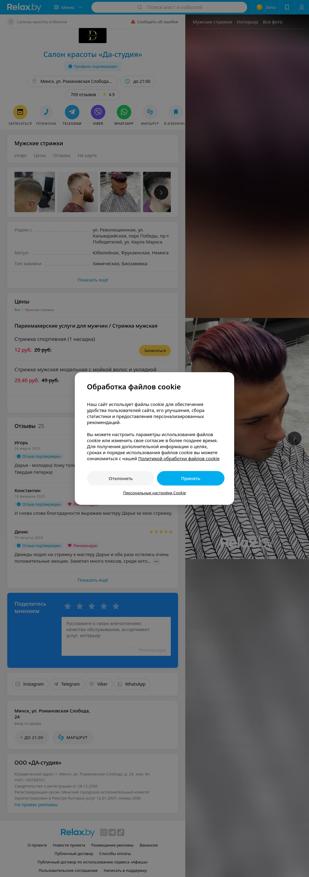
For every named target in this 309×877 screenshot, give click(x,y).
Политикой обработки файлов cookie (179, 458)
